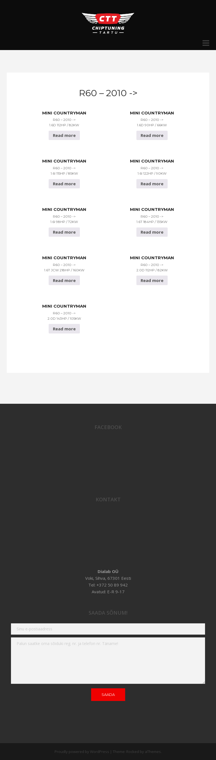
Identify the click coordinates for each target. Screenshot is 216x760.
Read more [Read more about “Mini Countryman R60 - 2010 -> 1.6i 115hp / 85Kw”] (64, 183)
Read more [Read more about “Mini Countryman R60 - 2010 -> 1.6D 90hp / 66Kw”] (152, 135)
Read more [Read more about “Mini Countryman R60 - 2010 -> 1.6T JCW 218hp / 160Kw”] (64, 280)
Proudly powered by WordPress (82, 751)
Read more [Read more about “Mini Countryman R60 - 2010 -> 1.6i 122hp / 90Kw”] (152, 183)
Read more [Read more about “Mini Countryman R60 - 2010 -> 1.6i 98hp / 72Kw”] (64, 232)
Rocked (132, 751)
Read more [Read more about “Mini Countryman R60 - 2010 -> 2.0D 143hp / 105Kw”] (64, 328)
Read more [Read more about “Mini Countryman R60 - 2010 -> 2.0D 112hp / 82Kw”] (152, 280)
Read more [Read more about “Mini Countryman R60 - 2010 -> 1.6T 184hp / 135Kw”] (152, 232)
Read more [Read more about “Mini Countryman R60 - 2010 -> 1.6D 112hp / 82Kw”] (64, 135)
